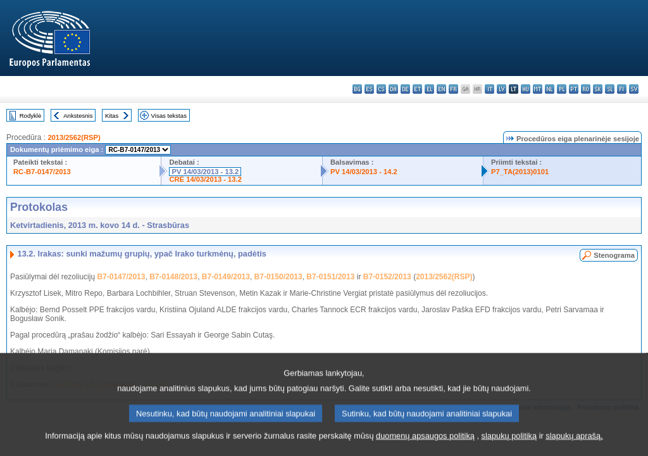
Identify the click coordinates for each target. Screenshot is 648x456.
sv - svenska (634, 89)
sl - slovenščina (609, 89)
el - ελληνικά (429, 89)
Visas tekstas (169, 115)
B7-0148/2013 (173, 276)
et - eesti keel (417, 89)
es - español (369, 89)
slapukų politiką (509, 441)
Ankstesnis (77, 115)
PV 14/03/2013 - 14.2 (363, 171)
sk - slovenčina (597, 89)
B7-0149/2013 (226, 276)
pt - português (573, 89)
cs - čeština (381, 89)
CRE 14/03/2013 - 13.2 (205, 179)
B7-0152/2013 (387, 276)
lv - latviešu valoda (501, 89)
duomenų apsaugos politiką (425, 441)
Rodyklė (31, 115)
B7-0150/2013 (278, 276)
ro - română (585, 89)
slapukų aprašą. (573, 441)
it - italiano (489, 89)
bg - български (357, 89)
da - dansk (393, 89)
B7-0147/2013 (121, 276)
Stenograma (614, 255)
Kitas (111, 115)
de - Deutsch (405, 89)
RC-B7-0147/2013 (42, 171)
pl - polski (561, 89)
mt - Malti (537, 89)
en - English (441, 89)
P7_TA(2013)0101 (520, 171)
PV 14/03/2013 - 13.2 (205, 171)
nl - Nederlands (549, 89)
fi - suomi (621, 89)
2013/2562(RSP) (73, 137)
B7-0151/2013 (330, 276)
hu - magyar (525, 89)
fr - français (453, 89)
